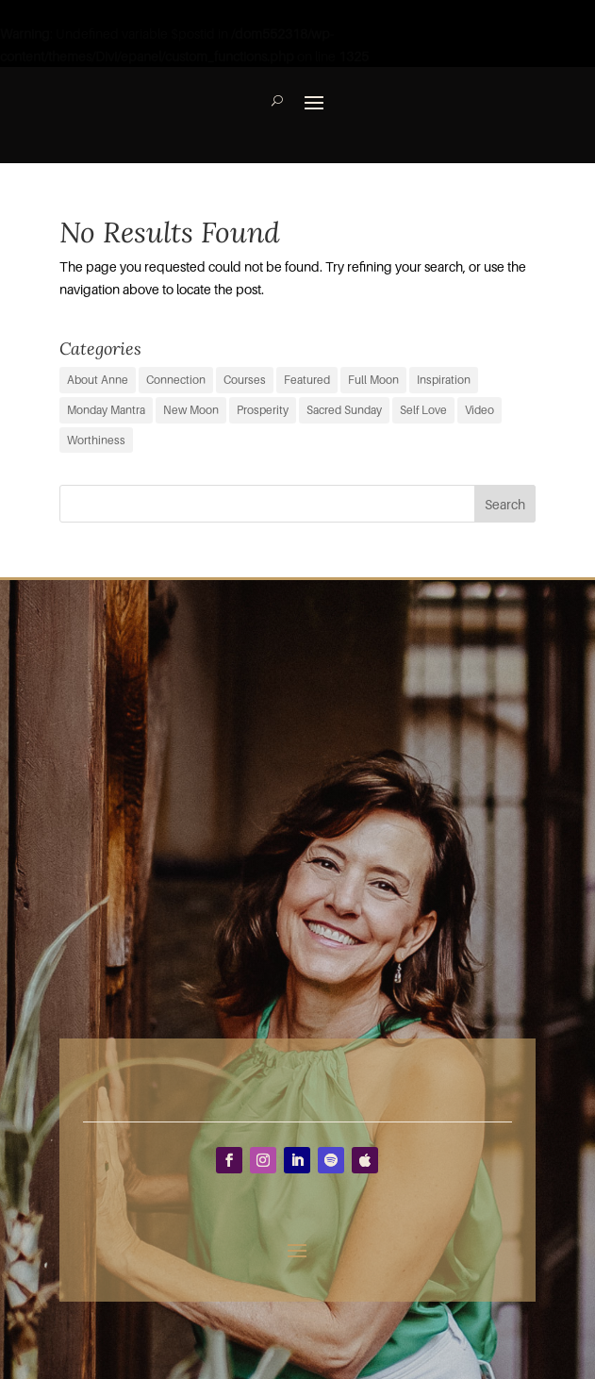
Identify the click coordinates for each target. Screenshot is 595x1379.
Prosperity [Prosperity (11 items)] (263, 410)
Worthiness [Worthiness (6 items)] (96, 440)
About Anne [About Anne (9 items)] (97, 380)
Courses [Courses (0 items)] (244, 380)
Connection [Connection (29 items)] (176, 380)
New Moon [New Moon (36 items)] (191, 410)
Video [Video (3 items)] (479, 410)
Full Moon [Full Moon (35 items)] (373, 380)
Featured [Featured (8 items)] (307, 380)
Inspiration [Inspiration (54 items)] (444, 380)
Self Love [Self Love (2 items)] (423, 410)
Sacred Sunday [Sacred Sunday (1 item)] (344, 410)
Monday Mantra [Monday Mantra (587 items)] (106, 410)
